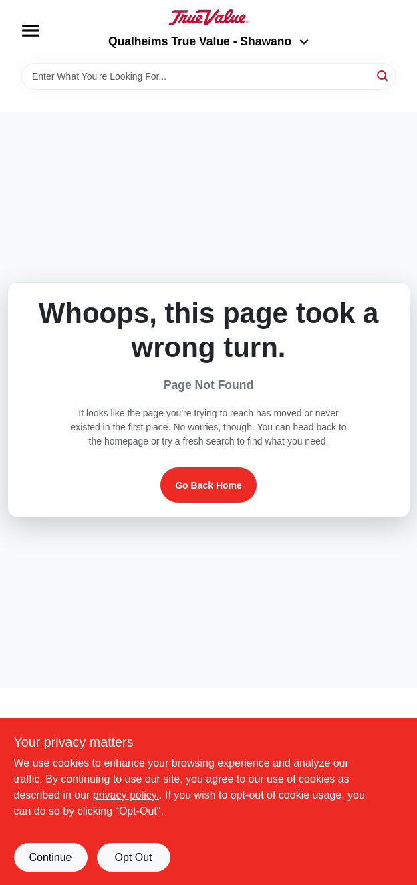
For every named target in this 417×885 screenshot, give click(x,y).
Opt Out (133, 857)
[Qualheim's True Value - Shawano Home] (208, 17)
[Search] (383, 75)
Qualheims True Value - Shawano (208, 41)
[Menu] (30, 30)
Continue (50, 857)
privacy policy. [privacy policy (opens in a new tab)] (126, 795)
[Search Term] (208, 76)
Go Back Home (208, 485)
